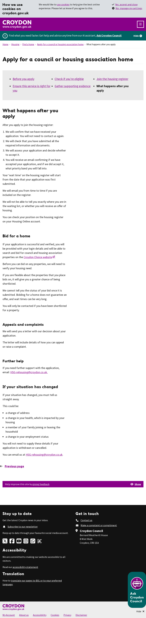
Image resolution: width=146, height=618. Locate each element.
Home (5, 44)
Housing (15, 44)
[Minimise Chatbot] (140, 611)
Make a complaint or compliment (99, 525)
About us (24, 615)
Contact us (86, 520)
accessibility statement (25, 567)
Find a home (28, 44)
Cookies (55, 615)
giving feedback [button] (40, 484)
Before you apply (23, 79)
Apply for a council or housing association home (60, 44)
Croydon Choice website (38, 257)
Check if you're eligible (69, 79)
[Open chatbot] (137, 590)
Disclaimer (81, 615)
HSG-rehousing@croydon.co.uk (44, 454)
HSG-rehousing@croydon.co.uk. (29, 372)
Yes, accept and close (126, 4)
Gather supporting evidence (73, 86)
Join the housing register (112, 79)
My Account (9, 615)
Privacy (67, 615)
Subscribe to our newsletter (23, 526)
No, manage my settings (129, 8)
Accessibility (39, 615)
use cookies (63, 4)
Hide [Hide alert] (136, 35)
